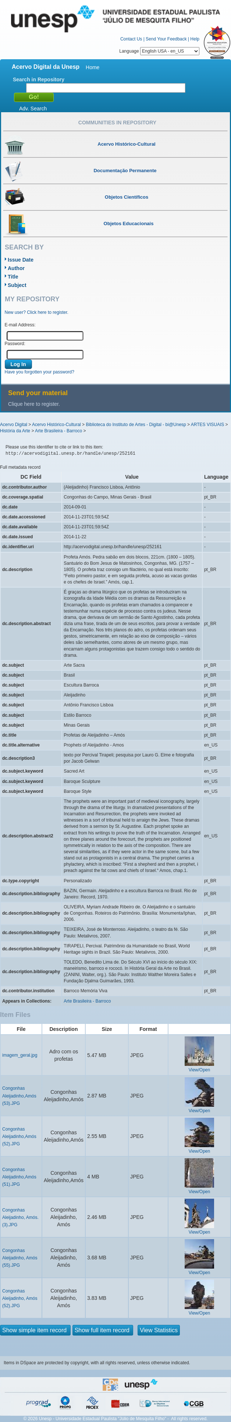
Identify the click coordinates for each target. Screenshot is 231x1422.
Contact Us (131, 39)
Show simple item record (35, 1330)
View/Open (199, 1069)
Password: (15, 343)
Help (194, 39)
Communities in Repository (117, 122)
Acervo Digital (13, 424)
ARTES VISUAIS (207, 424)
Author (16, 268)
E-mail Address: (20, 324)
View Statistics (159, 1330)
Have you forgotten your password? (39, 372)
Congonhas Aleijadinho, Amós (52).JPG (19, 1298)
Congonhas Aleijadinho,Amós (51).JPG (19, 1177)
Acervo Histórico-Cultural (56, 424)
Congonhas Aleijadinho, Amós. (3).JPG (20, 1217)
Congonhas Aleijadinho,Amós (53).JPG (19, 1096)
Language (159, 51)
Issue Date (20, 260)
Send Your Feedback (166, 39)
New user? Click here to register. (36, 312)
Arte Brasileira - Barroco (58, 430)
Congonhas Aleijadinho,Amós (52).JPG (19, 1136)
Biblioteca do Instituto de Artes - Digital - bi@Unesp (136, 424)
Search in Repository (38, 79)
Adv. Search (33, 108)
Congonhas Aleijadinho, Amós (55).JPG (19, 1258)
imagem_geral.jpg (19, 1055)
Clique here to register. (34, 404)
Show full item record (103, 1330)
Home (92, 67)
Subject (17, 285)
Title (13, 277)
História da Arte (15, 430)
